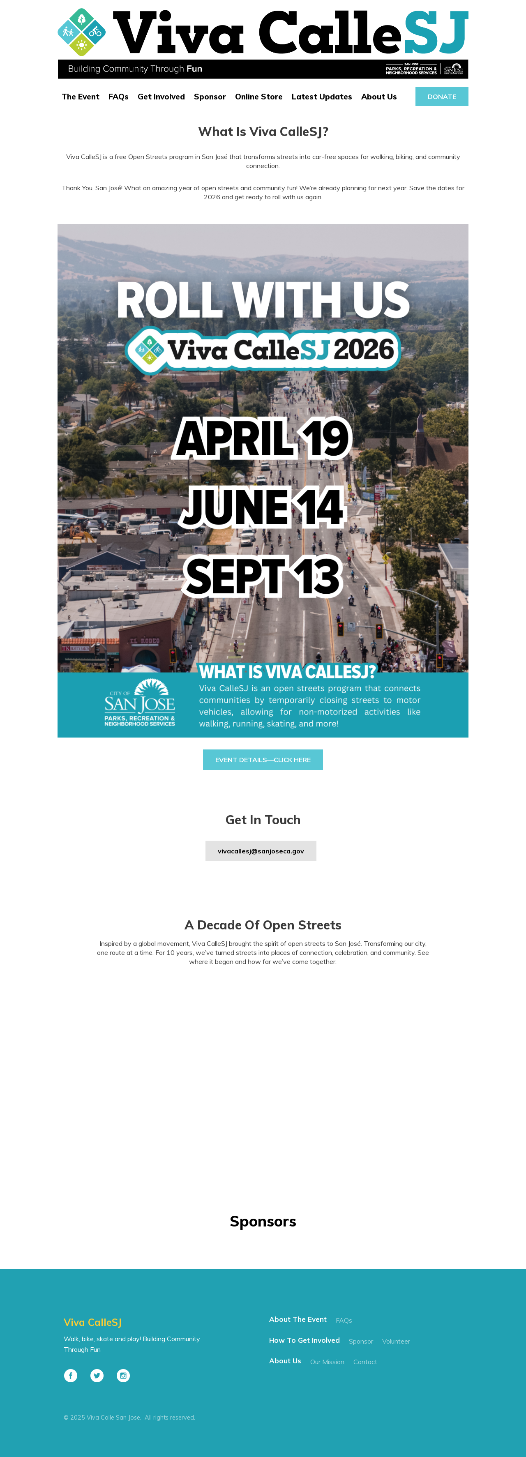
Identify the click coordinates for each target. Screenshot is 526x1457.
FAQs (118, 96)
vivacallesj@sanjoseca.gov (261, 851)
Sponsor (210, 96)
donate (442, 96)
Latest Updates (322, 96)
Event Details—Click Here (263, 760)
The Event (80, 96)
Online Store (259, 96)
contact (365, 1362)
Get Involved (161, 96)
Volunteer (396, 1341)
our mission (327, 1362)
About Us (379, 96)
